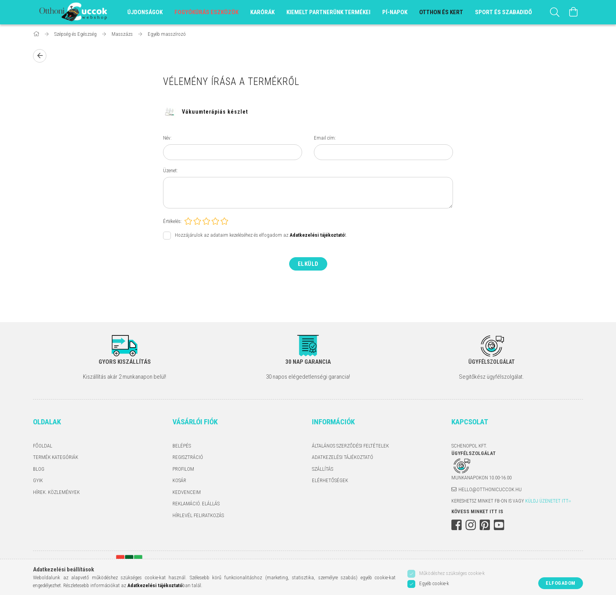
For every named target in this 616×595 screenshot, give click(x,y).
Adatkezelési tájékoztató (342, 457)
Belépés (181, 446)
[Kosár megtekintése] (573, 12)
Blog (38, 469)
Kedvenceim (186, 492)
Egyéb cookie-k (434, 583)
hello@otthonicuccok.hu (490, 489)
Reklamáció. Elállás (196, 504)
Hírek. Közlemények (56, 492)
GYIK (38, 480)
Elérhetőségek (330, 480)
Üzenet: (170, 170)
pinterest (485, 525)
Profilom (183, 469)
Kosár (179, 480)
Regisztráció (187, 457)
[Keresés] (554, 12)
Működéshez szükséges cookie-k (452, 573)
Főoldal (42, 446)
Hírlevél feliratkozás (198, 515)
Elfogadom (561, 583)
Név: (167, 138)
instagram (471, 525)
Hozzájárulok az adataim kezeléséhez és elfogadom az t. (261, 235)
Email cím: (325, 138)
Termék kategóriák (55, 457)
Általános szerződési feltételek (350, 446)
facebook (456, 525)
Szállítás (322, 469)
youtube (499, 525)
